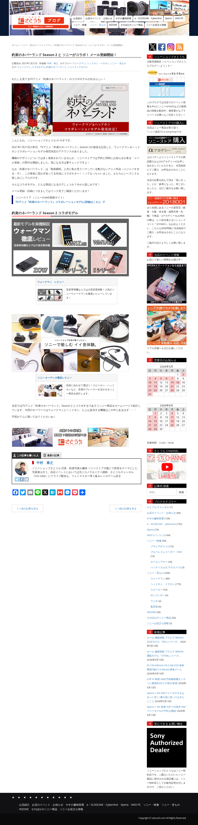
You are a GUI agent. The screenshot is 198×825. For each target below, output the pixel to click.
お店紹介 (77, 18)
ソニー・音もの (98, 24)
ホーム (15, 45)
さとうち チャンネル (158, 507)
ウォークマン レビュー (50, 282)
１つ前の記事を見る (125, 508)
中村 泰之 (44, 462)
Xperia (168, 18)
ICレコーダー (158, 595)
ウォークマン (45, 45)
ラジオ (154, 601)
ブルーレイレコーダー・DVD (166, 552)
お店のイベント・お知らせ (99, 18)
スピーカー (157, 589)
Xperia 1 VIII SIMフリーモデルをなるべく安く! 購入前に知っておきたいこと (165, 697)
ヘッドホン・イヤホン (98, 63)
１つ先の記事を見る (27, 508)
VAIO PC (179, 18)
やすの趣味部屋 (123, 18)
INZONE (113, 24)
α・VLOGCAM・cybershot (161, 524)
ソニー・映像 (80, 24)
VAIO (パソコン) (155, 535)
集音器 (154, 606)
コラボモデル (38, 67)
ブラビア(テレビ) (160, 546)
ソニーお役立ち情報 (156, 24)
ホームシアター (159, 561)
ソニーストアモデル (77, 67)
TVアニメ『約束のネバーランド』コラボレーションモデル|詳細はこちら (58, 202)
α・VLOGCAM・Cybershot (148, 18)
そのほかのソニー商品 (131, 24)
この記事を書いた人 (28, 455)
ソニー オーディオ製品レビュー (54, 377)
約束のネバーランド (56, 67)
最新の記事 (53, 455)
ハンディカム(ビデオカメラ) (166, 567)
